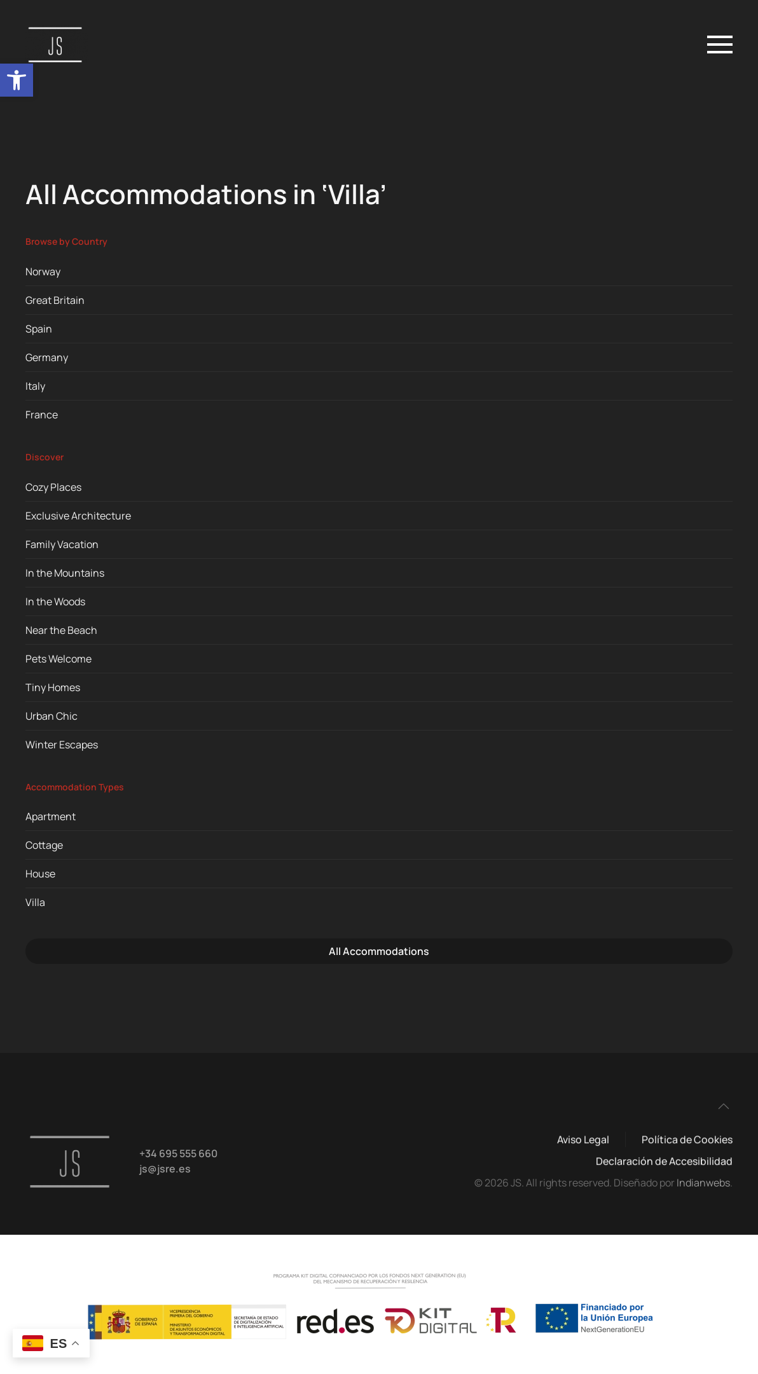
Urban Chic (51, 716)
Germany (46, 357)
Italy (35, 386)
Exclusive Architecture (78, 516)
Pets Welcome (58, 659)
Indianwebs (703, 1183)
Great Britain (55, 300)
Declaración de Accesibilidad (664, 1162)
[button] (16, 80)
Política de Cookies (687, 1141)
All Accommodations (379, 951)
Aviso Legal (583, 1141)
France (41, 415)
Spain (38, 329)
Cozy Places (53, 487)
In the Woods (55, 601)
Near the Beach (61, 630)
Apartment (50, 816)
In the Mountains (64, 573)
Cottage (44, 845)
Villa (35, 902)
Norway (42, 271)
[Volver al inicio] (59, 44)
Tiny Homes (52, 687)
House (40, 874)
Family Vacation (62, 544)
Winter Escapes (61, 745)
